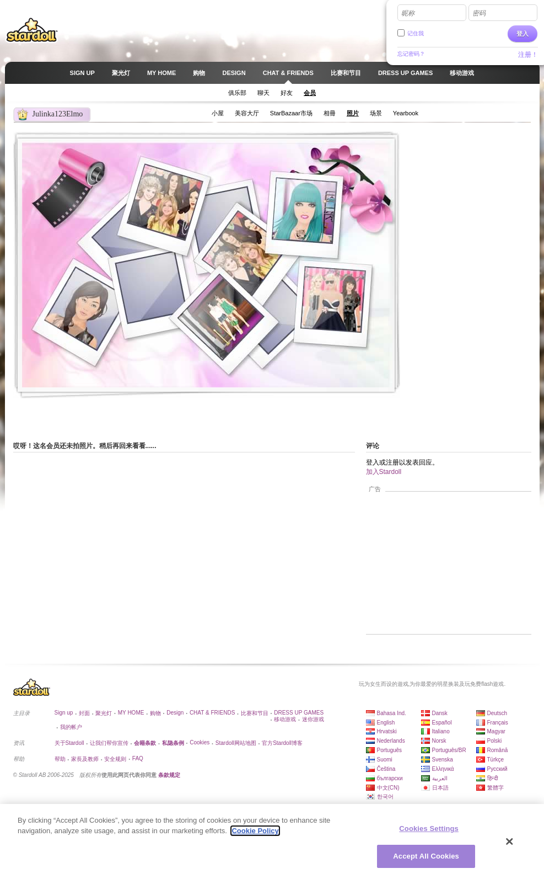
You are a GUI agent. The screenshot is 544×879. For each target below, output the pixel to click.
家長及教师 (85, 759)
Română (497, 750)
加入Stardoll (384, 472)
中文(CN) (388, 788)
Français (497, 723)
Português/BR (449, 750)
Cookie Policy (254, 831)
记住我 (415, 33)
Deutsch (497, 713)
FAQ (137, 758)
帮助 (60, 759)
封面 (84, 713)
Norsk (439, 741)
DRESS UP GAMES (299, 713)
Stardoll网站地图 (236, 743)
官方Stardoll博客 (282, 743)
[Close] (510, 841)
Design (175, 713)
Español (442, 723)
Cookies (199, 742)
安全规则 (115, 759)
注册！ (528, 54)
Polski (494, 741)
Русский (497, 769)
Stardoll (32, 30)
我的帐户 (71, 727)
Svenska (442, 760)
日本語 (440, 788)
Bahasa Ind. (391, 713)
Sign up (64, 713)
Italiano (441, 731)
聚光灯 (103, 713)
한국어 (385, 796)
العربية (440, 778)
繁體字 (495, 788)
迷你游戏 (313, 719)
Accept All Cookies (426, 856)
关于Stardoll (69, 743)
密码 (479, 13)
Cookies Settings (429, 828)
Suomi (384, 760)
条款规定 (169, 775)
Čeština (386, 769)
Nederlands (391, 741)
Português (389, 750)
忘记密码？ (411, 54)
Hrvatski (387, 731)
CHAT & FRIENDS (212, 713)
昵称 (407, 13)
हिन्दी (492, 778)
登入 (522, 33)
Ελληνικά (443, 769)
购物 (155, 713)
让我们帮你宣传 (109, 743)
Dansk (440, 713)
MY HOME (131, 713)
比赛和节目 (254, 713)
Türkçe (495, 760)
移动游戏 (285, 719)
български (390, 778)
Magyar (496, 731)
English (386, 723)
